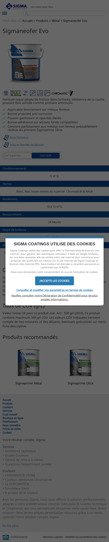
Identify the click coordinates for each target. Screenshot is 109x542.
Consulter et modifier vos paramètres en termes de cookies (54, 290)
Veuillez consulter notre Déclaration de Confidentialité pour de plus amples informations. (54, 297)
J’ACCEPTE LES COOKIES (54, 281)
